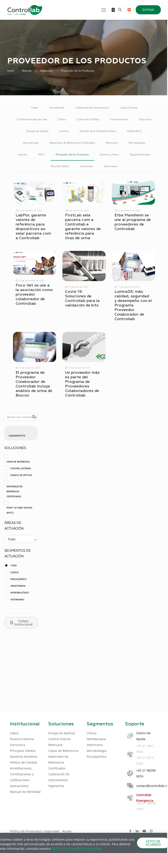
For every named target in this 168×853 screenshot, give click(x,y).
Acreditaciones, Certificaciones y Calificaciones (22, 774)
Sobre (14, 733)
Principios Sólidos (23, 751)
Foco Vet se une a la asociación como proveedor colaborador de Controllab (34, 294)
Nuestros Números (24, 756)
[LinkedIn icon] (137, 831)
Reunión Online (60, 166)
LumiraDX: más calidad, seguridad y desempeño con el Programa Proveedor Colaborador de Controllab (133, 305)
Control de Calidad (88, 119)
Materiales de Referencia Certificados (72, 143)
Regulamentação (140, 154)
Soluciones (46, 70)
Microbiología (137, 143)
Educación (145, 119)
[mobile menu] (103, 9)
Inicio (10, 70)
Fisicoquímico (96, 756)
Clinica (91, 733)
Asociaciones (19, 786)
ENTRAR (148, 10)
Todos (34, 107)
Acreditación (56, 107)
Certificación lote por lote (32, 119)
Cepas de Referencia (63, 751)
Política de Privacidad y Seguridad (35, 831)
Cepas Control (128, 107)
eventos (64, 131)
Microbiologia (96, 751)
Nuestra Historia (22, 739)
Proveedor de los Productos (72, 154)
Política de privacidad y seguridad (76, 848)
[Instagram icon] (151, 831)
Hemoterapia (31, 143)
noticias (22, 154)
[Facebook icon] (130, 831)
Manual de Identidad (25, 792)
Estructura (17, 745)
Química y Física (109, 154)
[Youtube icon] (144, 831)
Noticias (27, 70)
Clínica (62, 119)
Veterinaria (110, 166)
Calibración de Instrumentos (92, 107)
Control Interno (119, 119)
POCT (41, 154)
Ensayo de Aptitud (37, 131)
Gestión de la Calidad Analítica (98, 131)
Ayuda (66, 831)
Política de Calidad (23, 762)
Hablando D (134, 131)
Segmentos (56, 786)
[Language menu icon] (129, 9)
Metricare (112, 143)
